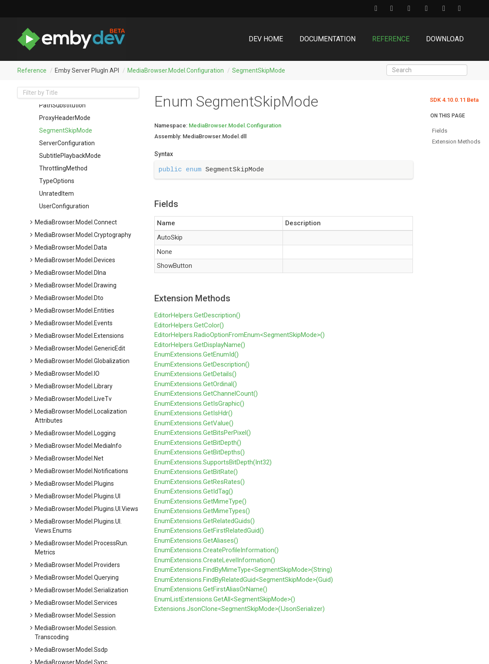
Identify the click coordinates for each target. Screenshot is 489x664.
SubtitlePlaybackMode (70, 155)
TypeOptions (56, 180)
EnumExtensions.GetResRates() (199, 482)
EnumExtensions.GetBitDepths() (199, 452)
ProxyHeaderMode (64, 117)
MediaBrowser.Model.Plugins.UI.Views (86, 508)
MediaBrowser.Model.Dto (69, 297)
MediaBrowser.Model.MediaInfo (78, 445)
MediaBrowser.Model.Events (74, 323)
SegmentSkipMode (258, 70)
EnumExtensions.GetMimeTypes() (202, 511)
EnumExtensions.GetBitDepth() (197, 443)
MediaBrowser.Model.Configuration (175, 70)
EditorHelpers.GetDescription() (197, 315)
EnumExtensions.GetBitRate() (196, 472)
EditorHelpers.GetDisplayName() (199, 345)
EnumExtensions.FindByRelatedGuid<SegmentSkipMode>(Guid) (243, 580)
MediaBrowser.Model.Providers (77, 564)
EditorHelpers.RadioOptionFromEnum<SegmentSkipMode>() (239, 335)
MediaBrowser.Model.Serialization (81, 590)
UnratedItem (56, 193)
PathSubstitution (62, 105)
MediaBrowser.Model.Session (75, 615)
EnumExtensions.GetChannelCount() (206, 393)
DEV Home (266, 39)
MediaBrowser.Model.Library (74, 386)
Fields (439, 130)
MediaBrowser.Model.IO (67, 373)
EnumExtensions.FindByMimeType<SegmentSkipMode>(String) (243, 570)
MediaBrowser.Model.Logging (75, 433)
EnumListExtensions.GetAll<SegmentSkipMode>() (224, 599)
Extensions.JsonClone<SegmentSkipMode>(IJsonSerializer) (239, 609)
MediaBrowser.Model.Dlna (70, 272)
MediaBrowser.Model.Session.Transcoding (76, 632)
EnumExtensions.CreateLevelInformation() (214, 560)
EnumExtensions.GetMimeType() (200, 501)
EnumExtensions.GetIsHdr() (193, 413)
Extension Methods (456, 141)
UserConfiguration (64, 206)
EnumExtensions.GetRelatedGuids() (204, 521)
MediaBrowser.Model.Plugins (74, 483)
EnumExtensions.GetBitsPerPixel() (202, 433)
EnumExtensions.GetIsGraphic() (199, 403)
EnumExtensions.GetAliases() (196, 540)
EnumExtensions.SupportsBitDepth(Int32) (213, 462)
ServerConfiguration (67, 143)
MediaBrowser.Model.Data (71, 247)
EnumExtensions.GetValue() (193, 423)
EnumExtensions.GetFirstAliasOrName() (210, 589)
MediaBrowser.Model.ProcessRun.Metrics (81, 548)
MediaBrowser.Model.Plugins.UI (77, 496)
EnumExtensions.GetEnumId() (196, 354)
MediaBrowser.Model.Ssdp (71, 649)
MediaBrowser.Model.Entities (74, 310)
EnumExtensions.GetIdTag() (193, 491)
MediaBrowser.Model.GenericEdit (80, 348)
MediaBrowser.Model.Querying (77, 577)
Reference (390, 39)
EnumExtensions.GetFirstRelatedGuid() (209, 530)
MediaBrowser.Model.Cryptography (83, 234)
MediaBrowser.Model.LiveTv (73, 398)
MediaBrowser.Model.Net (69, 458)
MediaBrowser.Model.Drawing (75, 285)
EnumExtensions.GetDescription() (201, 364)
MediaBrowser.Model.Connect (76, 222)
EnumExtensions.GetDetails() (195, 374)
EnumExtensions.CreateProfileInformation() (216, 550)
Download (445, 39)
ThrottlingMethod (63, 168)
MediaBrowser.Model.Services (76, 602)
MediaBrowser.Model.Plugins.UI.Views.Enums (78, 526)
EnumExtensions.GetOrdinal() (195, 384)
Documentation (327, 39)
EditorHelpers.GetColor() (189, 325)
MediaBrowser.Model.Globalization (82, 360)
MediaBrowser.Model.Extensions (79, 335)
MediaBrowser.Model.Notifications (81, 470)
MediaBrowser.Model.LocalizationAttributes (81, 416)
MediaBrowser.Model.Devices (75, 260)
